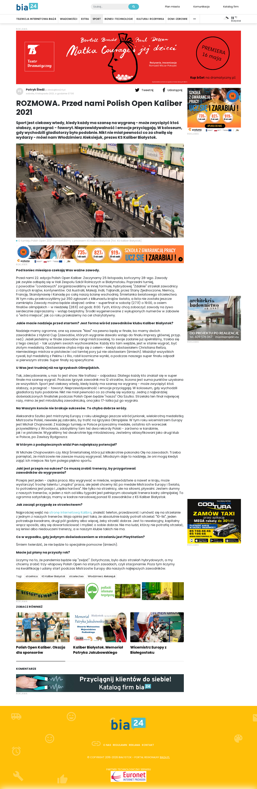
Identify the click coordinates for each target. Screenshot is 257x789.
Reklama (134, 745)
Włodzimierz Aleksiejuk (101, 576)
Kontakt (148, 745)
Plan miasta (172, 6)
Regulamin (120, 745)
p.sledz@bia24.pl (55, 89)
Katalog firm (231, 6)
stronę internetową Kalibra (70, 512)
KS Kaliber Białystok (53, 576)
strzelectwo (76, 576)
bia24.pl (165, 757)
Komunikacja (201, 6)
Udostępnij (172, 90)
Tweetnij (144, 90)
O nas (107, 745)
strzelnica (32, 576)
